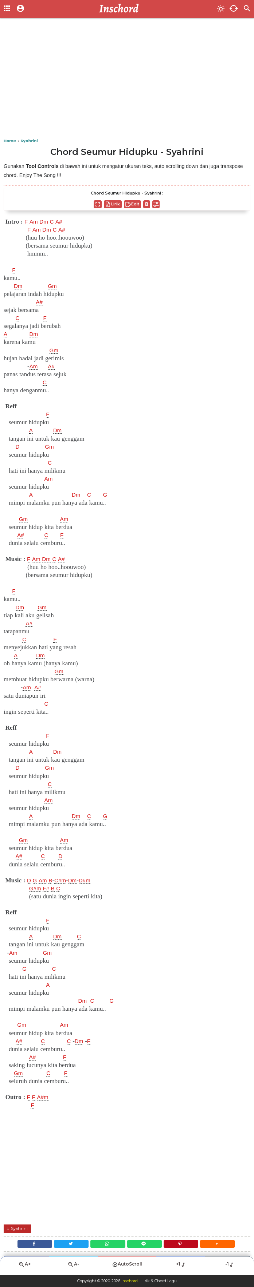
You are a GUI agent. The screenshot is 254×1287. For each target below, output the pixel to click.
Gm (54, 286)
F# (47, 888)
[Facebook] (29, 1245)
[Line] (145, 1245)
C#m (63, 880)
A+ (24, 1267)
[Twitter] (67, 1245)
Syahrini (20, 1228)
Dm (45, 221)
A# (62, 221)
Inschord (129, 1281)
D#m (90, 880)
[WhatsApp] (106, 1245)
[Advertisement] (127, 80)
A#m (44, 1097)
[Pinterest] (184, 1245)
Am (34, 221)
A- (73, 1267)
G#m (36, 888)
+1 (181, 1267)
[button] (223, 1245)
